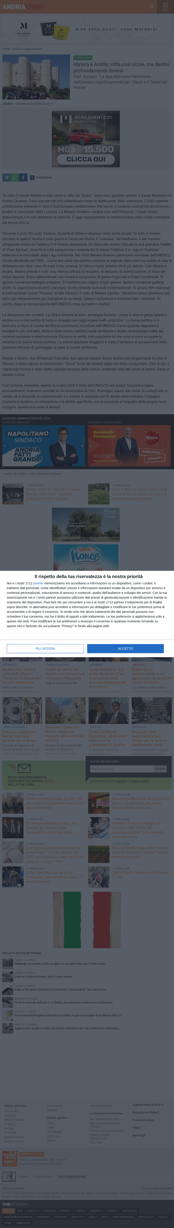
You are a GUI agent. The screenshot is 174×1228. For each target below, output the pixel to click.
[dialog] (87, 614)
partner (38, 583)
